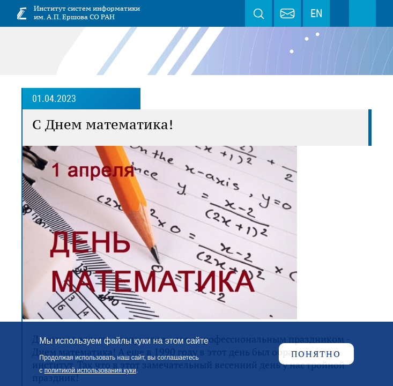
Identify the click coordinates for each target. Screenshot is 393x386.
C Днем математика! (102, 124)
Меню (362, 13)
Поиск (258, 13)
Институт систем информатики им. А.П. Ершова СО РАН (87, 12)
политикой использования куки (90, 370)
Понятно (316, 354)
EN (316, 13)
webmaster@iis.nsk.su (287, 13)
